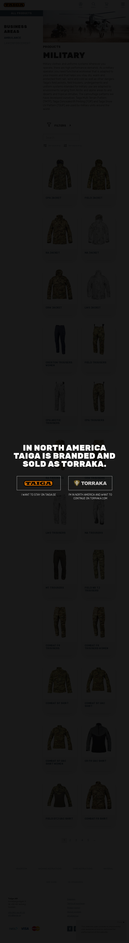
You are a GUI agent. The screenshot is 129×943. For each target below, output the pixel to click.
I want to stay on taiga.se (39, 486)
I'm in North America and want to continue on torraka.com (90, 488)
